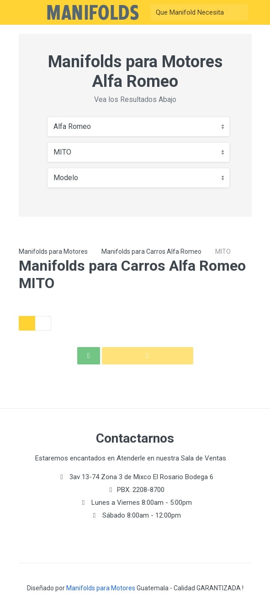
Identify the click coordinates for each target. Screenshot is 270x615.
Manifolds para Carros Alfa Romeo (151, 251)
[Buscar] (191, 12)
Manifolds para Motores (53, 251)
